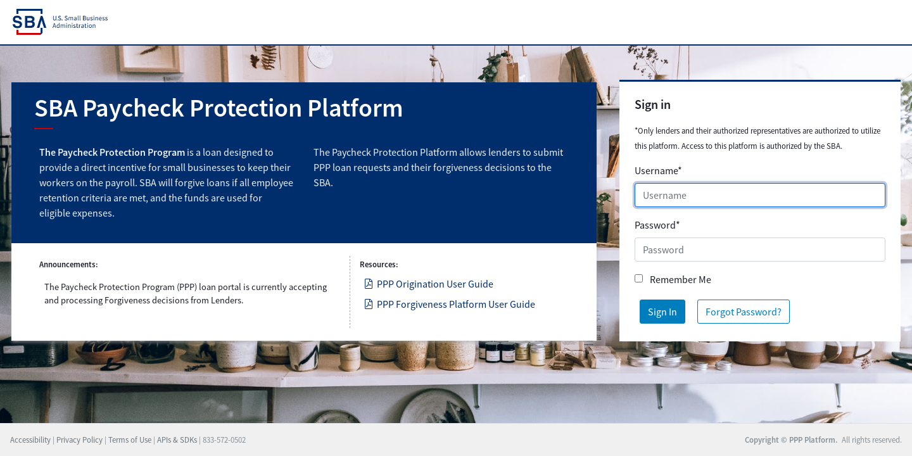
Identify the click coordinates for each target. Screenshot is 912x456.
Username (658, 170)
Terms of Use (129, 439)
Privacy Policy (79, 439)
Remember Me (680, 279)
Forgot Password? (744, 311)
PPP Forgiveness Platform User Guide (450, 304)
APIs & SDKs (177, 439)
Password (657, 224)
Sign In (662, 311)
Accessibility (30, 439)
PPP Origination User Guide (429, 283)
